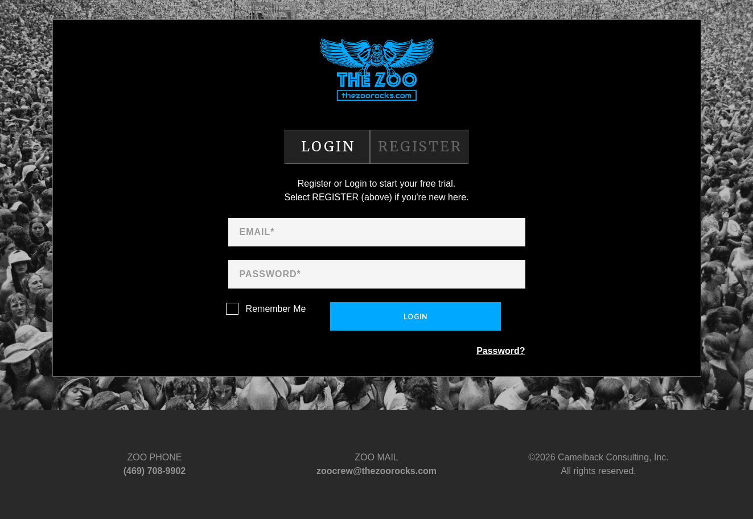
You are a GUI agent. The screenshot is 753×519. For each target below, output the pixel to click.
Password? (500, 351)
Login (415, 317)
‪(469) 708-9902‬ (155, 471)
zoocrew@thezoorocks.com (376, 471)
